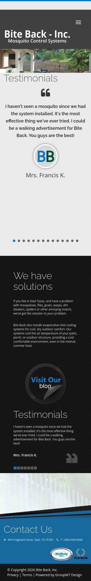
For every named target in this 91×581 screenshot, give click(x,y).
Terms (27, 575)
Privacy (12, 575)
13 (72, 241)
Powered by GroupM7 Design (59, 575)
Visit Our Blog (45, 383)
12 (67, 241)
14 (77, 241)
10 (58, 241)
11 (62, 241)
